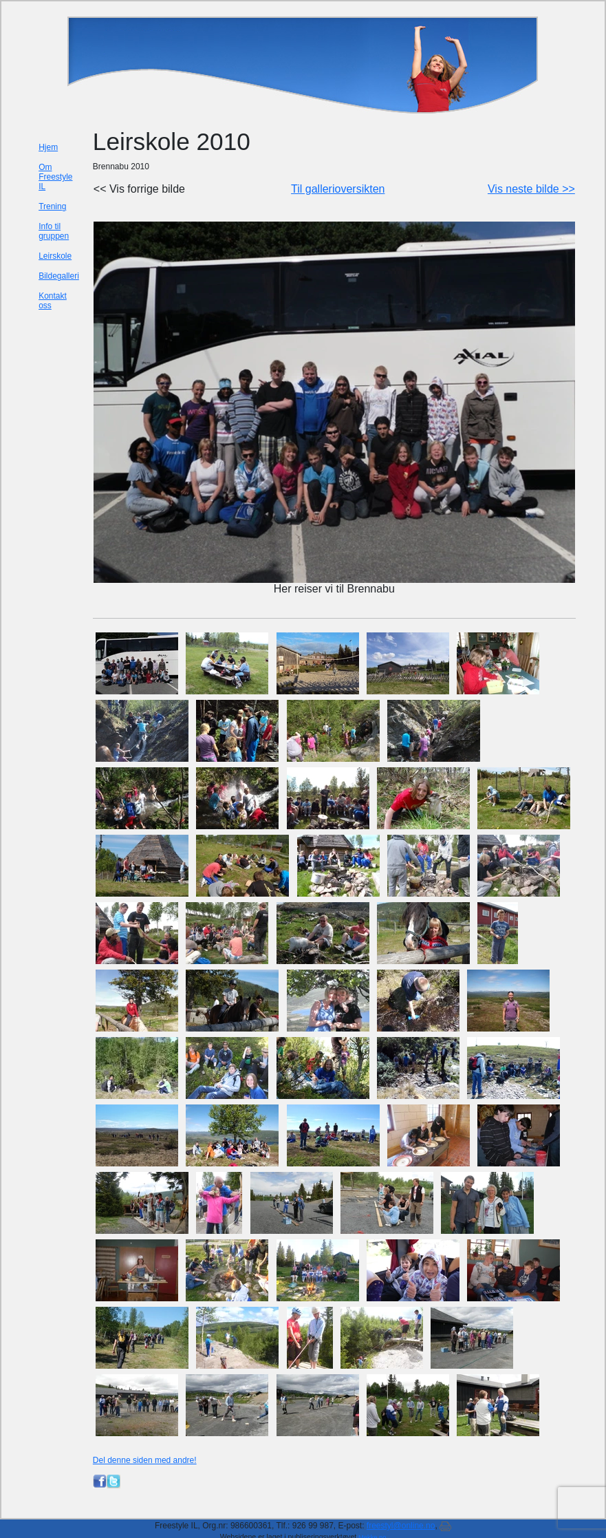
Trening (52, 206)
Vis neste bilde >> (531, 189)
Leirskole (55, 256)
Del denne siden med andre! (145, 1460)
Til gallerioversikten (338, 189)
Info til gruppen (54, 231)
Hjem (48, 147)
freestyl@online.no (401, 1525)
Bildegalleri (59, 276)
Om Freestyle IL (55, 176)
